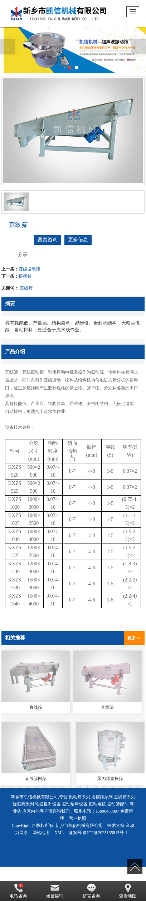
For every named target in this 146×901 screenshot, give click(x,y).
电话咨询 (18, 890)
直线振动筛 (29, 269)
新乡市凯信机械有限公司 (79, 825)
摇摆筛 (25, 276)
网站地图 (41, 832)
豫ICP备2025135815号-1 (105, 832)
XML (59, 832)
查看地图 (127, 890)
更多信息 (78, 239)
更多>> (134, 638)
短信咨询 (54, 890)
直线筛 (26, 288)
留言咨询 (48, 239)
